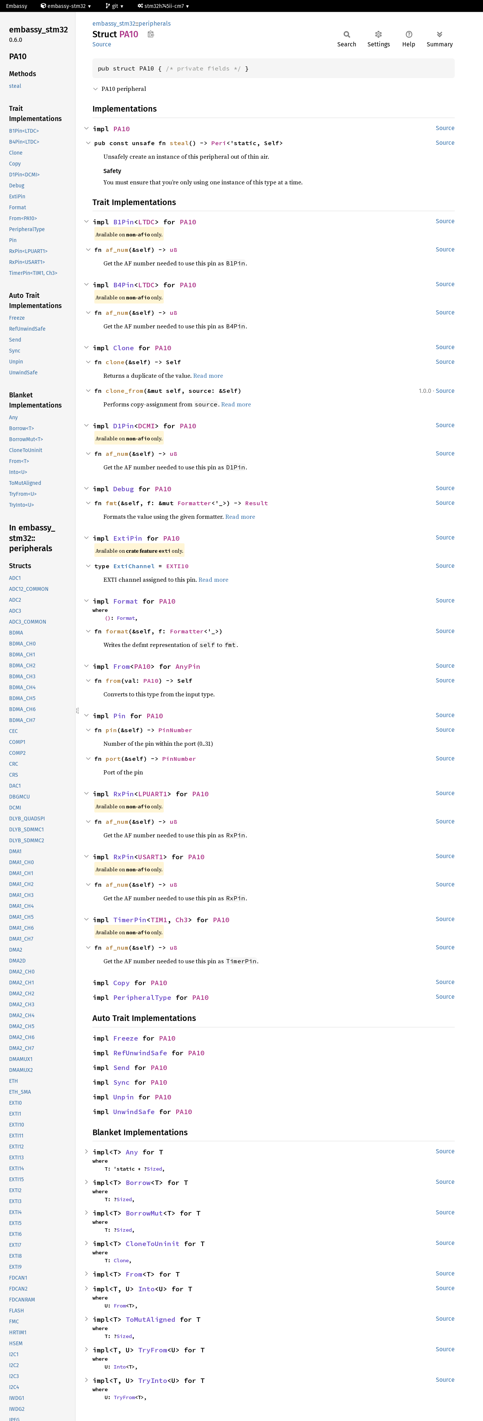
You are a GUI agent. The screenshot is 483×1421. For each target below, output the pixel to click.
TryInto (152, 1380)
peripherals (154, 23)
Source (101, 44)
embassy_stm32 (113, 23)
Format (125, 601)
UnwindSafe (134, 1111)
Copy (121, 982)
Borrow (138, 1182)
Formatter (194, 503)
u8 (173, 249)
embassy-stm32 (64, 6)
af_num (117, 249)
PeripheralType (142, 997)
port (113, 758)
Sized (154, 1168)
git (112, 6)
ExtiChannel (134, 566)
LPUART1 (152, 793)
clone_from (124, 390)
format (117, 631)
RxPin (123, 793)
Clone (123, 347)
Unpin (123, 1097)
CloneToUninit (153, 1243)
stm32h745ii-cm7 (161, 6)
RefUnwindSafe (140, 1053)
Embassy (16, 6)
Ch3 (181, 919)
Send (121, 1067)
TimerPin (129, 919)
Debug (123, 488)
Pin (119, 715)
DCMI (146, 426)
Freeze (125, 1038)
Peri (218, 143)
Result (256, 503)
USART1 (150, 856)
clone (115, 362)
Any (132, 1152)
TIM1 (159, 919)
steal (179, 143)
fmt (111, 503)
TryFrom (152, 1350)
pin (111, 730)
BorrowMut (144, 1213)
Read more (208, 375)
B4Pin (123, 285)
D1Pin (123, 426)
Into (146, 1289)
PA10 (121, 128)
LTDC (146, 222)
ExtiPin (127, 538)
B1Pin (123, 222)
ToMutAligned (150, 1319)
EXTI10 (177, 566)
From (121, 666)
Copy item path (151, 34)
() (108, 618)
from (113, 680)
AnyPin (187, 666)
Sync (121, 1082)
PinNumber (175, 730)
